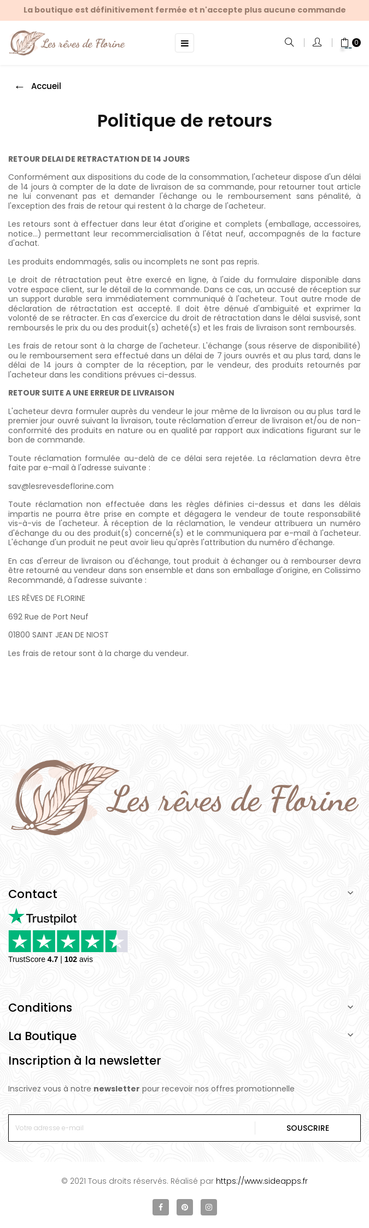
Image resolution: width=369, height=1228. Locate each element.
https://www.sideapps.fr (262, 1181)
